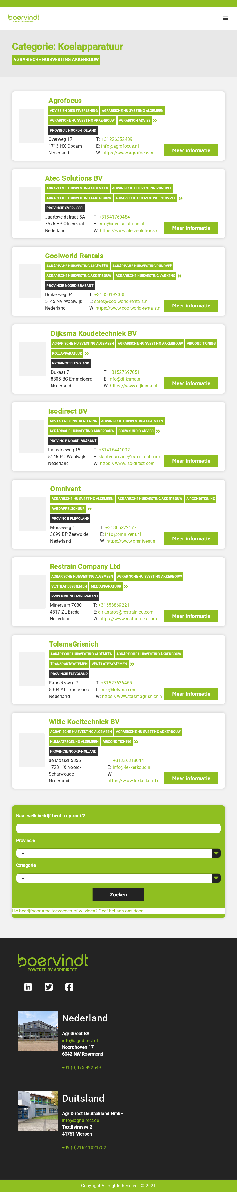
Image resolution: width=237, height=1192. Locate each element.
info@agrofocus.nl (120, 146)
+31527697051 (124, 372)
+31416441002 (114, 450)
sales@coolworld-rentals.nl (121, 301)
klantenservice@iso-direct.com (129, 456)
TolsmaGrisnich (73, 644)
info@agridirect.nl (80, 1040)
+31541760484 (114, 217)
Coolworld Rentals (74, 256)
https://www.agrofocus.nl (128, 153)
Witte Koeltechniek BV (84, 722)
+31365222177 (120, 527)
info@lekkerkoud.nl (131, 767)
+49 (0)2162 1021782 (84, 1147)
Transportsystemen (69, 664)
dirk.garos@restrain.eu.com (126, 612)
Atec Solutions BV (74, 178)
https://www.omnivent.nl (132, 541)
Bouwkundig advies (135, 431)
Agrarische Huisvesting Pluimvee (145, 198)
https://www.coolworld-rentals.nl (128, 308)
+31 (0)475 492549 (81, 1067)
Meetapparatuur (106, 586)
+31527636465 (116, 682)
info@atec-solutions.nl (121, 223)
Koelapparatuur (67, 353)
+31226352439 (116, 139)
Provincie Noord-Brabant (69, 286)
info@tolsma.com (119, 689)
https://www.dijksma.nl (133, 385)
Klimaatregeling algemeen (74, 742)
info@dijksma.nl (124, 379)
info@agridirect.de (80, 1120)
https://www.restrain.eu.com (128, 618)
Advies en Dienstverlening (74, 111)
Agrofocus (64, 101)
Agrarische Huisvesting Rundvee (142, 188)
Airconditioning (201, 344)
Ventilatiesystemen (69, 586)
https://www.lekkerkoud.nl (134, 780)
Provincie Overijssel (65, 208)
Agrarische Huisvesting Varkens (145, 276)
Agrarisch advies (134, 121)
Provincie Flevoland (70, 363)
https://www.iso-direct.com (127, 463)
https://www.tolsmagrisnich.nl (132, 696)
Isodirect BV (67, 411)
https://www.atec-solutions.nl (130, 230)
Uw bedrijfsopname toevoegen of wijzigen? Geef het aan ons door (77, 911)
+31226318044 (128, 760)
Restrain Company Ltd (85, 567)
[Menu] (225, 18)
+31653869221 (113, 605)
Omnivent (65, 489)
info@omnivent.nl (123, 534)
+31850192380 (109, 294)
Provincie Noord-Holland (73, 130)
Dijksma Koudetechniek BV (94, 334)
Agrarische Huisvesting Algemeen (132, 111)
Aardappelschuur (68, 509)
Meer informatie (191, 150)
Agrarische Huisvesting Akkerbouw (56, 59)
